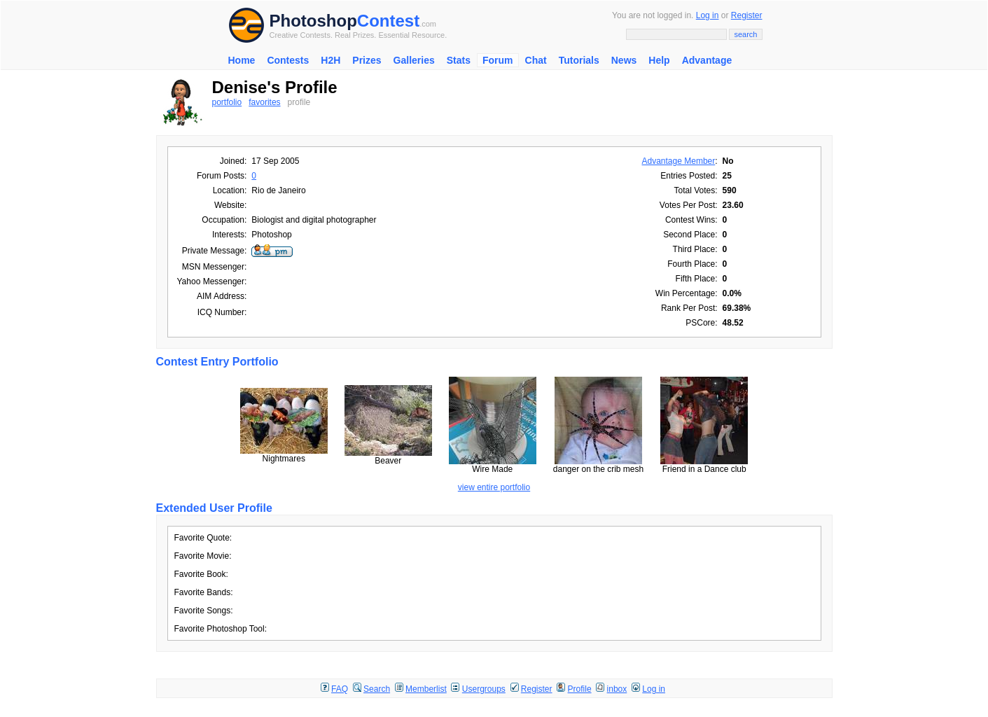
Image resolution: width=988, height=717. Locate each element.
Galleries (414, 60)
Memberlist (426, 689)
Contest (388, 20)
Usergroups (484, 689)
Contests (288, 60)
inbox (617, 689)
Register (747, 15)
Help (658, 60)
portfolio (227, 102)
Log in (707, 15)
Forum (497, 60)
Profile (580, 689)
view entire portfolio (494, 487)
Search (376, 689)
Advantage (707, 60)
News (624, 60)
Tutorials (579, 60)
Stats (459, 60)
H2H (330, 60)
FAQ (339, 689)
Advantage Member (679, 161)
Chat (536, 60)
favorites (264, 102)
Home (242, 60)
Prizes (366, 60)
